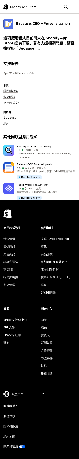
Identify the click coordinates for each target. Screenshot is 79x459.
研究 (6, 342)
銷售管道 (9, 238)
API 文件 (9, 327)
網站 (6, 123)
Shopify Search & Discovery (34, 146)
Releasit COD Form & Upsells (35, 164)
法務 (44, 365)
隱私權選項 (10, 446)
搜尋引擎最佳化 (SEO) (55, 277)
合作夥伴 (47, 350)
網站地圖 (9, 436)
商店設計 (9, 269)
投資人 (45, 335)
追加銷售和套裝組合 (54, 262)
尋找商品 (9, 246)
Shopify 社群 (12, 335)
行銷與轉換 (10, 277)
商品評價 (47, 254)
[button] (39, 152)
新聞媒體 (47, 342)
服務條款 (9, 416)
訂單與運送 (10, 262)
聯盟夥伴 (47, 358)
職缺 (44, 327)
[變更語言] (27, 394)
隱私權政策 (10, 91)
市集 (44, 246)
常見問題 (9, 97)
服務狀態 (47, 373)
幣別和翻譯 (48, 292)
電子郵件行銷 (50, 269)
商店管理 (9, 285)
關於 (44, 320)
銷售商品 (9, 254)
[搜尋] (66, 7)
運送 (44, 285)
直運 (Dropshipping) (55, 238)
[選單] (73, 7)
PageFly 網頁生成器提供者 (32, 184)
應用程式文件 (12, 102)
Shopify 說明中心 (15, 320)
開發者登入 (10, 406)
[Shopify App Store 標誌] (19, 7)
